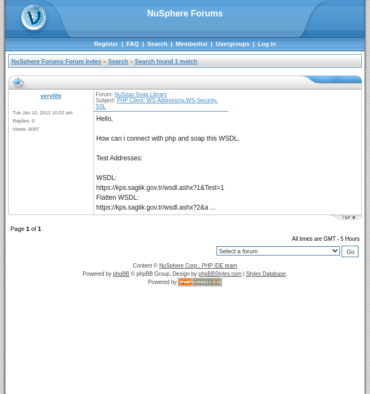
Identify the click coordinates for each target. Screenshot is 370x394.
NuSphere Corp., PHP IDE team (198, 266)
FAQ (132, 43)
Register (106, 43)
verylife (51, 95)
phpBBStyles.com (220, 274)
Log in (267, 43)
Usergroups (233, 43)
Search (157, 43)
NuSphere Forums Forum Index (56, 61)
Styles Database (266, 274)
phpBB (121, 274)
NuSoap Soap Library (140, 94)
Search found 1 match (166, 61)
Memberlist (191, 43)
